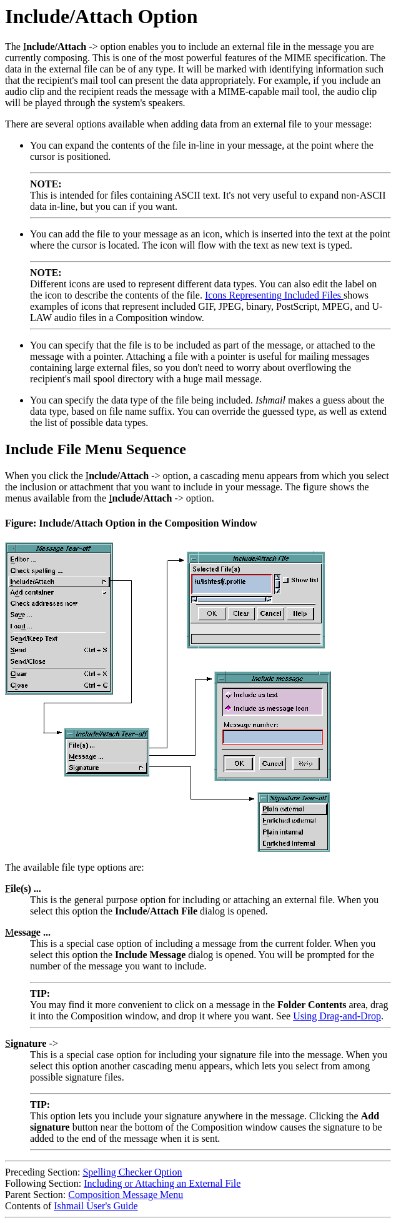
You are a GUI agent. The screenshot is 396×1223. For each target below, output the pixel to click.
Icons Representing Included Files (274, 295)
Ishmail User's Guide (95, 1206)
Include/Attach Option (101, 16)
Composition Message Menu (125, 1194)
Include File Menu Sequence (95, 449)
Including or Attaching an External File (162, 1183)
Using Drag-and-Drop (337, 1016)
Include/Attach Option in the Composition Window (148, 523)
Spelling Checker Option (132, 1172)
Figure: (22, 523)
